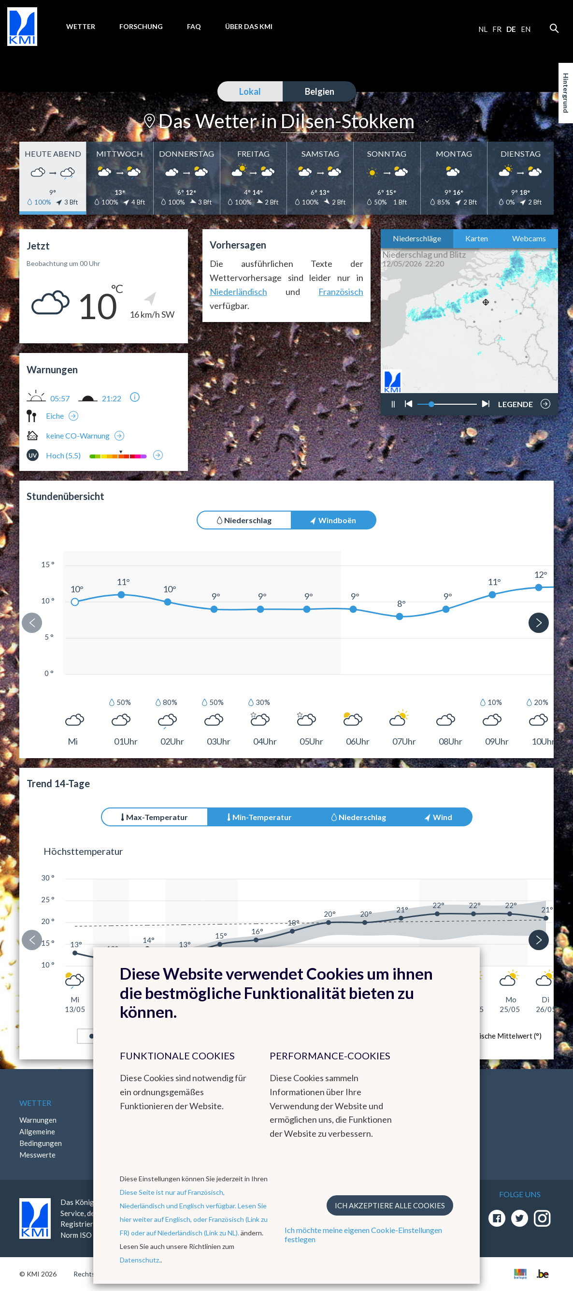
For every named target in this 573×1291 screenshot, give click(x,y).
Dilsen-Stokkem (348, 120)
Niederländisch (238, 291)
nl (482, 29)
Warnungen (38, 1119)
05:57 (60, 398)
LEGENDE (515, 401)
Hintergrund (566, 93)
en (525, 29)
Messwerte (37, 1154)
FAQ (194, 26)
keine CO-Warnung (78, 435)
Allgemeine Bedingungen (40, 1137)
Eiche (55, 415)
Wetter (80, 26)
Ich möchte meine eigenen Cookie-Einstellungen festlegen (363, 1234)
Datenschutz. (140, 1260)
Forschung (141, 26)
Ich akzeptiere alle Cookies (390, 1205)
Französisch (340, 291)
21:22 (111, 398)
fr (496, 29)
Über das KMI (248, 26)
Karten (476, 238)
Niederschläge (417, 238)
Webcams (529, 238)
